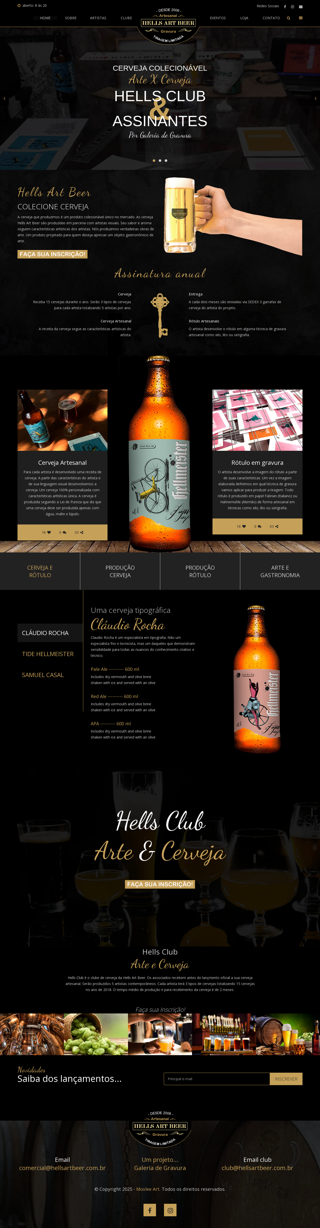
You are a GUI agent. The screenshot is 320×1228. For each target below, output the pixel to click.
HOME (45, 18)
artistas (98, 18)
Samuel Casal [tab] (43, 675)
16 (46, 532)
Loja (244, 18)
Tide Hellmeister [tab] (48, 654)
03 (79, 532)
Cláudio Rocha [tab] (45, 633)
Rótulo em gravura (258, 462)
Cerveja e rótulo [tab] (40, 571)
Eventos (218, 18)
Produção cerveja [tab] (120, 571)
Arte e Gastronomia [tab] (280, 571)
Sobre (70, 18)
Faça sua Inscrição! (160, 1009)
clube (126, 18)
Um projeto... (160, 1159)
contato (271, 18)
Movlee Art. (148, 1189)
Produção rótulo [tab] (200, 571)
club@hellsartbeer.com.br (257, 1168)
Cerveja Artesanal (62, 462)
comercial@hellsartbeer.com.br (62, 1168)
